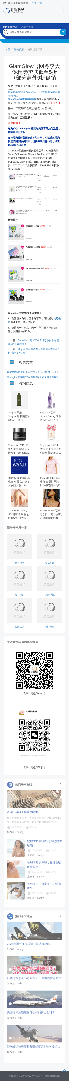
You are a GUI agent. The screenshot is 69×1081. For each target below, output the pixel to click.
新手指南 (19, 562)
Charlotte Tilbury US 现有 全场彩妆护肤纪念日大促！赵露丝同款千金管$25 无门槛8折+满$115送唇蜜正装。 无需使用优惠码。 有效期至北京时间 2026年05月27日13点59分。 (19, 514)
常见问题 (50, 562)
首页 (7, 49)
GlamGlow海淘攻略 (36, 92)
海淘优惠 (19, 49)
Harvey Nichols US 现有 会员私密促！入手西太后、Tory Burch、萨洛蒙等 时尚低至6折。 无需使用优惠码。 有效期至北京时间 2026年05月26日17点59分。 (19, 481)
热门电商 (50, 626)
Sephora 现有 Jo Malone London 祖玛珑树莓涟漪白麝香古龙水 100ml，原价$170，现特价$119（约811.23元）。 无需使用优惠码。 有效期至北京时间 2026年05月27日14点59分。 (51, 449)
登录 (33, 2)
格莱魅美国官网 (16, 92)
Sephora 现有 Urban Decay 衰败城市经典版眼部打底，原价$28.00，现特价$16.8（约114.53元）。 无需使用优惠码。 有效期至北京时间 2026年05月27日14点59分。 (51, 416)
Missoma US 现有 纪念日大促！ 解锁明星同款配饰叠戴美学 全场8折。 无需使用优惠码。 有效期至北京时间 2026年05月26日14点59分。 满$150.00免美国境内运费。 (51, 514)
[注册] (40, 2)
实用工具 (19, 626)
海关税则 (19, 594)
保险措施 (50, 594)
